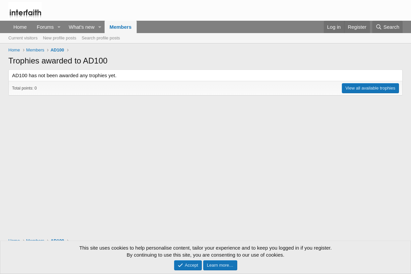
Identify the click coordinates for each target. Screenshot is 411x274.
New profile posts (59, 37)
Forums (45, 27)
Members (121, 27)
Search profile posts (101, 37)
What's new (82, 27)
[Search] (387, 27)
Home (20, 27)
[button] (59, 27)
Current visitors (22, 37)
